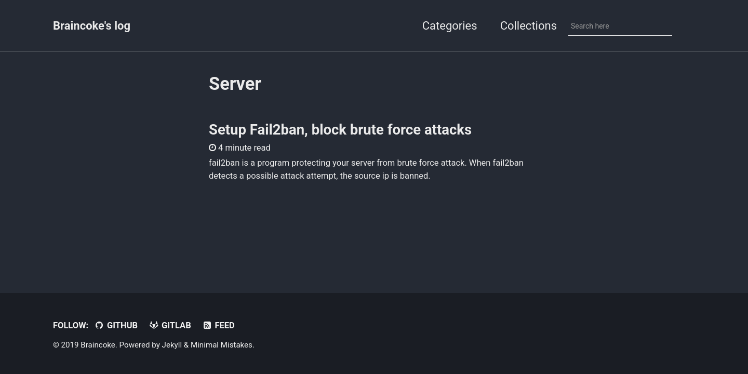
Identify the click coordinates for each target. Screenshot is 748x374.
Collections (528, 25)
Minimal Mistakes (221, 345)
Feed (218, 325)
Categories (449, 25)
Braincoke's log (91, 25)
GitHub (116, 325)
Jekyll (172, 345)
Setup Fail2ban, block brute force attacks (340, 129)
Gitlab (170, 325)
